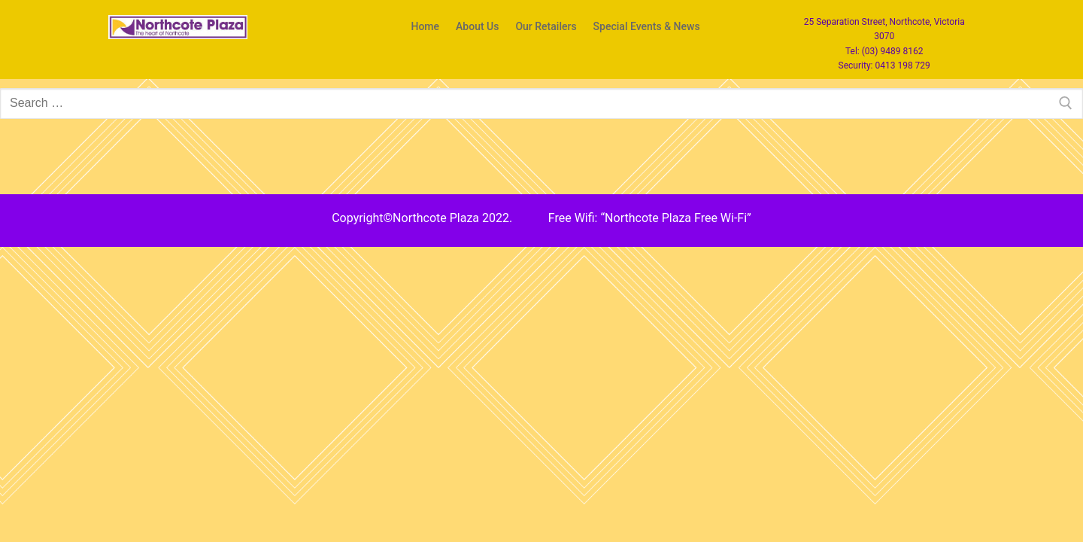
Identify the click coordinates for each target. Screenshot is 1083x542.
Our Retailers (545, 26)
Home (425, 26)
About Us (477, 26)
